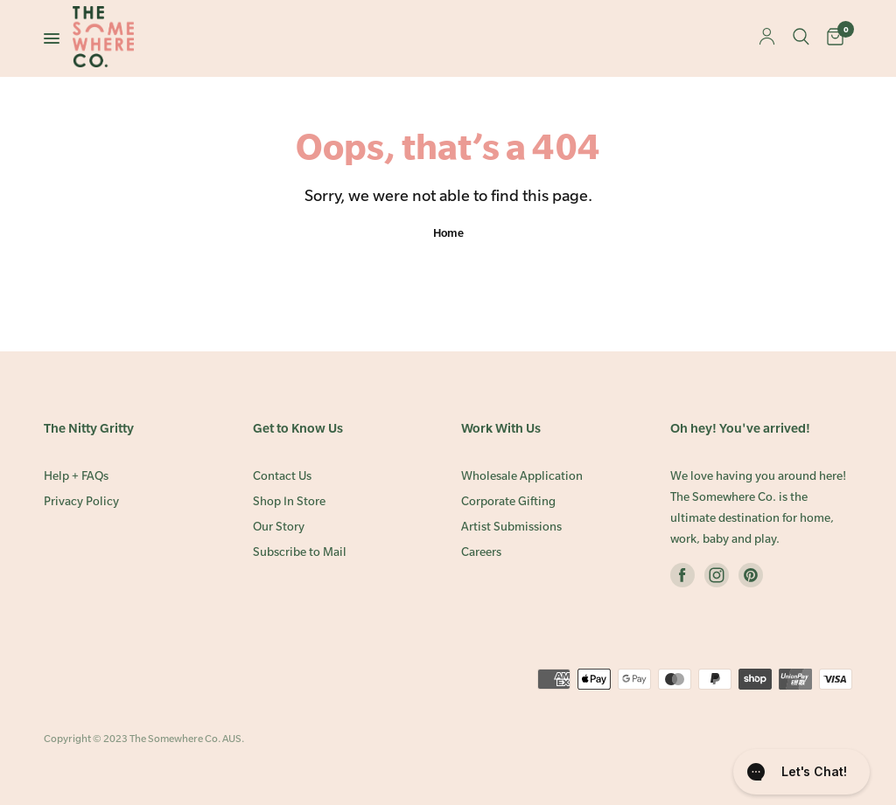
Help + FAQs (76, 475)
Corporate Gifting (508, 501)
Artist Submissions (511, 526)
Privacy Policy (81, 501)
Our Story (278, 526)
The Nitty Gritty (89, 428)
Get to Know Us (298, 428)
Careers (481, 552)
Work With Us (501, 428)
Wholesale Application (522, 475)
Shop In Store (289, 501)
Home (448, 232)
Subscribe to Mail (299, 552)
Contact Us (282, 475)
